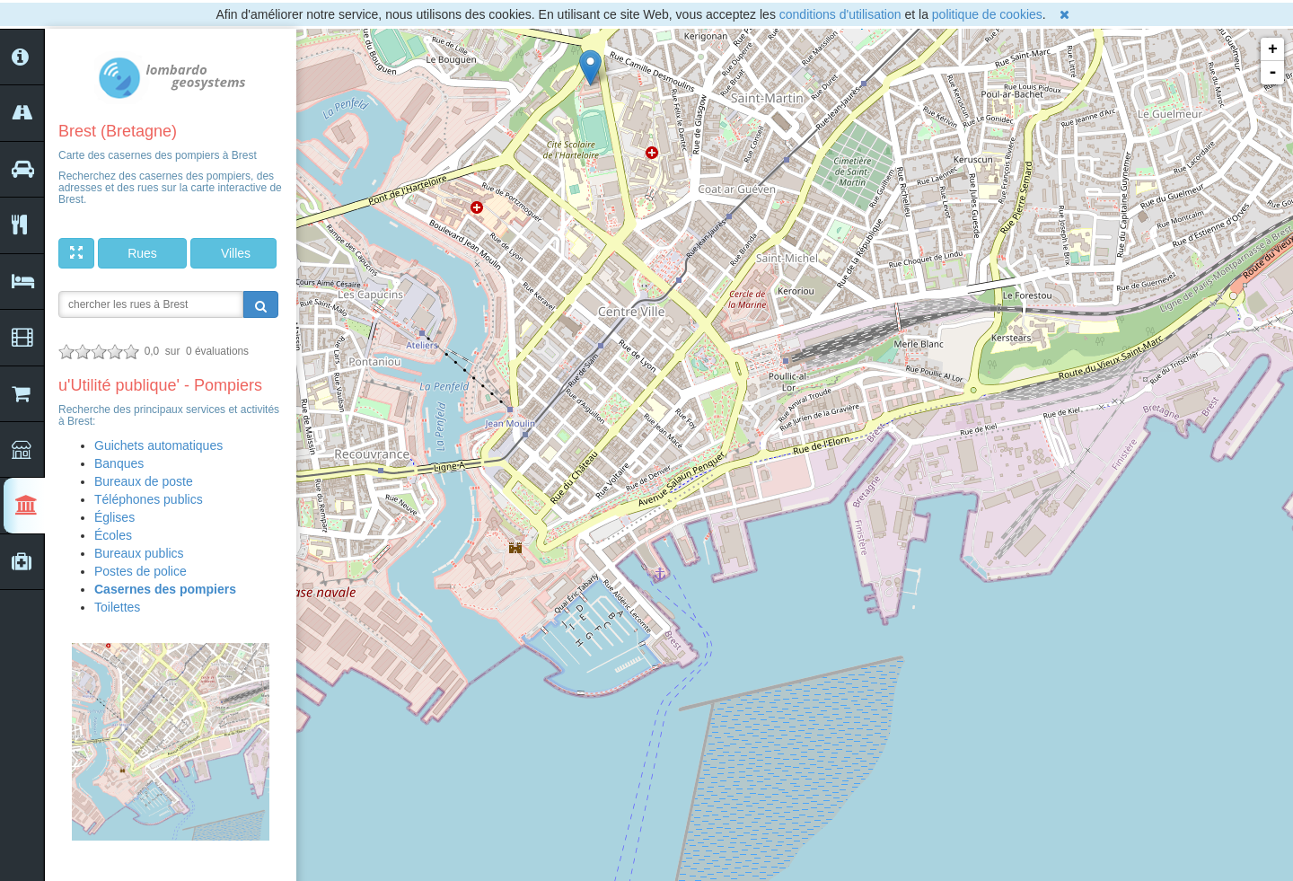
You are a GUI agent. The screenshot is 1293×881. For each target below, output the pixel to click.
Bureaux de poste (143, 481)
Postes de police (140, 571)
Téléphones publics (148, 499)
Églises (114, 517)
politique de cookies (987, 14)
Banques (119, 463)
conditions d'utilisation (840, 14)
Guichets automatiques (158, 445)
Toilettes (117, 607)
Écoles (113, 535)
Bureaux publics (139, 553)
